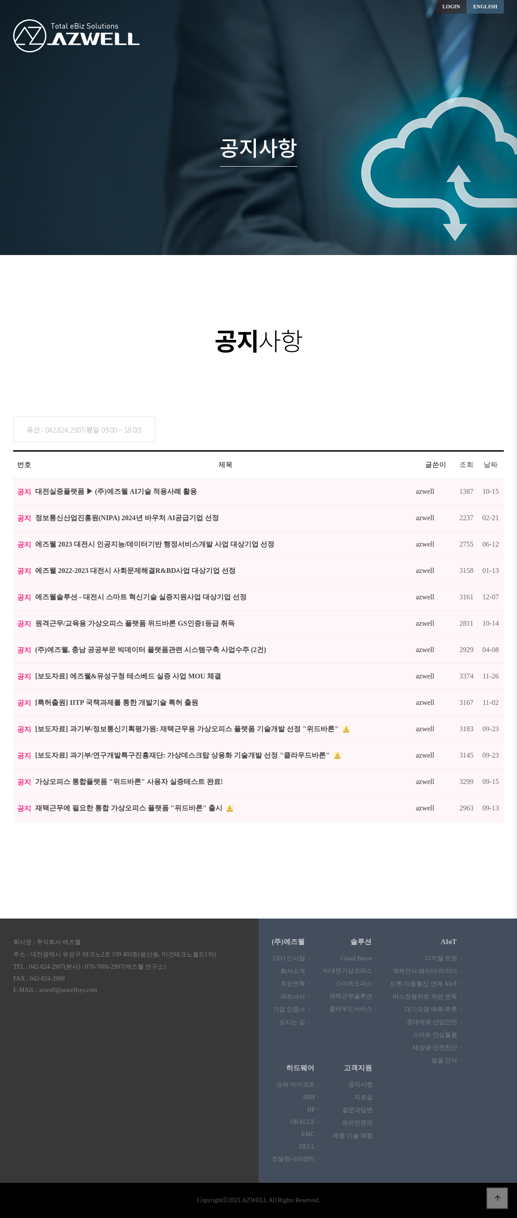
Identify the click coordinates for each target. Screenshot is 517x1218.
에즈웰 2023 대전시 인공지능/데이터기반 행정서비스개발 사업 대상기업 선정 (154, 544)
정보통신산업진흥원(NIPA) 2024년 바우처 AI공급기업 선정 (127, 517)
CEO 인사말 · (291, 958)
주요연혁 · (295, 984)
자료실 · (366, 1097)
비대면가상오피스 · (350, 970)
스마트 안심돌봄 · (437, 1035)
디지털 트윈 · (443, 958)
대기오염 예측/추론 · (433, 1009)
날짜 (491, 464)
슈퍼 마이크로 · (298, 1084)
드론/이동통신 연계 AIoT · (426, 984)
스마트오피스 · (356, 983)
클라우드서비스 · (353, 1009)
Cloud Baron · (359, 958)
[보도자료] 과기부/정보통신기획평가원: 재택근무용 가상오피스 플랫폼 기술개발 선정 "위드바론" (187, 729)
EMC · (311, 1134)
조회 (466, 464)
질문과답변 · (360, 1110)
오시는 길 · (294, 1022)
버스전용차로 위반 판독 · (427, 996)
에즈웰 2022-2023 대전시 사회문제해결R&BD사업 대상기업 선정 (135, 570)
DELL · (309, 1146)
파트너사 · (295, 996)
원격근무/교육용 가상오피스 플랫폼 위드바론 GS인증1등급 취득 (135, 623)
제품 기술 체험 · (355, 1135)
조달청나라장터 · (296, 1159)
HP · (313, 1109)
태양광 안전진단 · (437, 1047)
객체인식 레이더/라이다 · (427, 971)
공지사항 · (363, 1084)
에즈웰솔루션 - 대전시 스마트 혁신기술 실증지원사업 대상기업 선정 (141, 597)
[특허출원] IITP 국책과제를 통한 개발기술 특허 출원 (116, 702)
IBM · (311, 1097)
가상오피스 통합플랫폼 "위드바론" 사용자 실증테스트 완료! (129, 781)
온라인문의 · (360, 1123)
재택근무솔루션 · (353, 996)
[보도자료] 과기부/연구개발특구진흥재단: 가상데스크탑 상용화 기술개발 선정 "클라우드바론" (183, 755)
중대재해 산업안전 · (434, 1022)
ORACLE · (305, 1122)
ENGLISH (485, 7)
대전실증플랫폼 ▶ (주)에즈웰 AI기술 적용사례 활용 (116, 491)
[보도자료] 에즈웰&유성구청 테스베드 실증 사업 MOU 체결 (128, 676)
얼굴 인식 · (446, 1060)
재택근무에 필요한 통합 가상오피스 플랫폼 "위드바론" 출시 (129, 808)
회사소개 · (295, 971)
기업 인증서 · (291, 1009)
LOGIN (451, 7)
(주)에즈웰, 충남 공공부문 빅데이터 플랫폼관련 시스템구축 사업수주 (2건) (150, 649)
